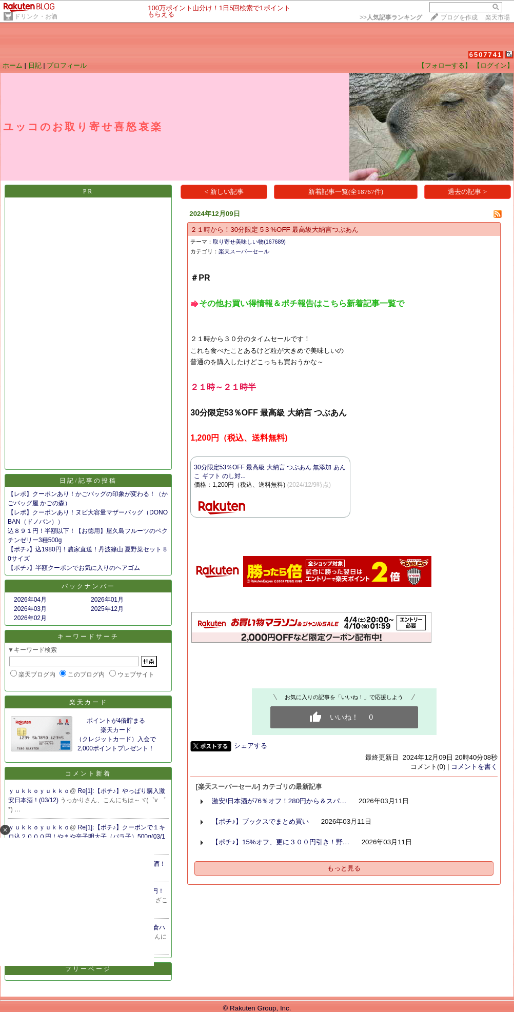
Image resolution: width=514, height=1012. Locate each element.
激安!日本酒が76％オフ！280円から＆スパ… (279, 801)
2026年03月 (30, 608)
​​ (297, 303)
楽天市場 (497, 17)
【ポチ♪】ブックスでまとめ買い (260, 821)
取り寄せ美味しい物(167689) (249, 242)
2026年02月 (30, 618)
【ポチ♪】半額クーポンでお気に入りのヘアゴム (74, 567)
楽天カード (88, 702)
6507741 (486, 54)
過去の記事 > (467, 191)
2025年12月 (107, 608)
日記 (35, 65)
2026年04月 (30, 599)
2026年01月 (107, 599)
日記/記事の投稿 (88, 480)
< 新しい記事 (224, 191)
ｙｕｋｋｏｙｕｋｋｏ (39, 791)
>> (391, 17)
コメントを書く (474, 766)
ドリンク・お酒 (35, 16)
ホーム (13, 65)
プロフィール (67, 65)
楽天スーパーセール (244, 251)
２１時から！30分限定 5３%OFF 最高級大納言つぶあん (274, 229)
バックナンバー (88, 586)
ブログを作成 (459, 17)
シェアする (250, 745)
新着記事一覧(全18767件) (345, 191)
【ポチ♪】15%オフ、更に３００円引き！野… (280, 842)
